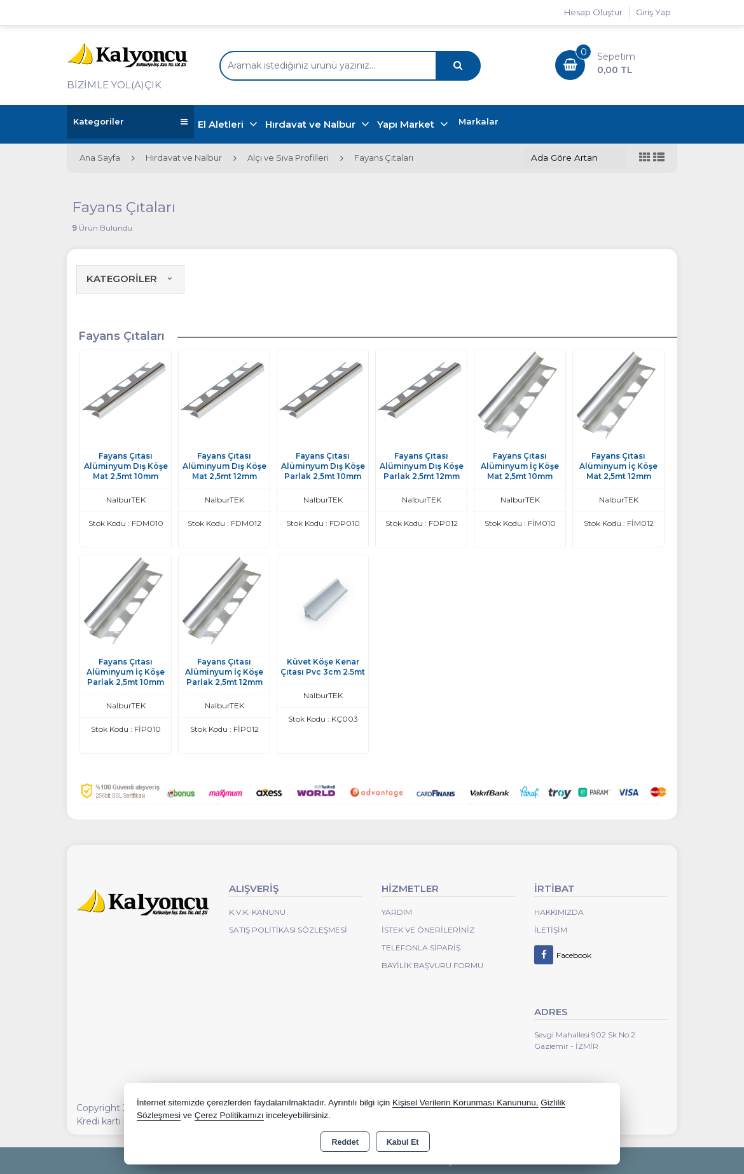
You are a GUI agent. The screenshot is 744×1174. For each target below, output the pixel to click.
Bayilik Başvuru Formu (432, 965)
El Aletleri (222, 124)
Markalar (478, 121)
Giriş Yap (653, 12)
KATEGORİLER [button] (130, 279)
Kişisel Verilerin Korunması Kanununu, (465, 1102)
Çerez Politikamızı (229, 1115)
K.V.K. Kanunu (257, 912)
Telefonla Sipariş (421, 947)
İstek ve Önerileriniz (428, 929)
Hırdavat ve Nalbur (311, 124)
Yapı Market (407, 124)
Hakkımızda (559, 912)
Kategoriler (130, 121)
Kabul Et (403, 1142)
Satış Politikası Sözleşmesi (288, 929)
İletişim (550, 929)
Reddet (344, 1142)
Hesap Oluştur (593, 12)
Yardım (397, 912)
